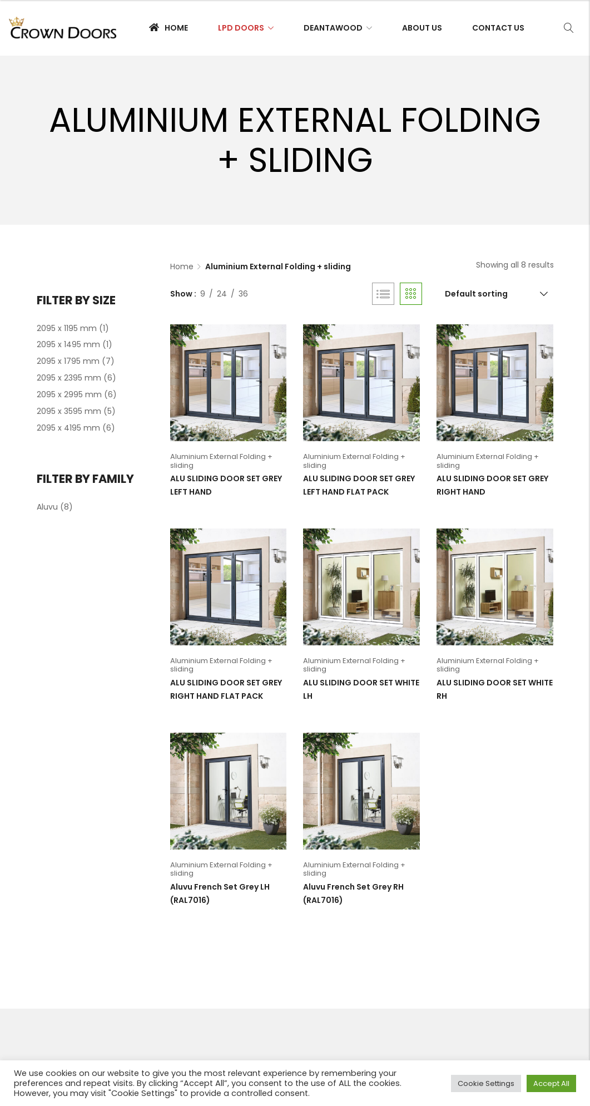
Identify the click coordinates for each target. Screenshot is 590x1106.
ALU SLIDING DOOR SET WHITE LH (361, 689)
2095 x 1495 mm (68, 344)
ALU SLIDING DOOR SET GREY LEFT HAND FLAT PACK (359, 485)
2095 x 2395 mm (69, 377)
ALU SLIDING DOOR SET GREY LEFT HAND (226, 485)
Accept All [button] (551, 1083)
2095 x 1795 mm (68, 361)
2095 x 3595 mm (69, 411)
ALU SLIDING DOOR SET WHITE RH (495, 689)
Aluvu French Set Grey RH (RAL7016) (353, 893)
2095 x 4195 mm (68, 427)
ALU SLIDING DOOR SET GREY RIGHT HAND (492, 485)
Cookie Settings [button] (486, 1083)
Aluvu (47, 506)
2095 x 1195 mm (67, 328)
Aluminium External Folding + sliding (221, 461)
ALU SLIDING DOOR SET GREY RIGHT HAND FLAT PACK (226, 689)
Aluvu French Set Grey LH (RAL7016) (220, 893)
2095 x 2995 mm (69, 394)
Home (182, 266)
